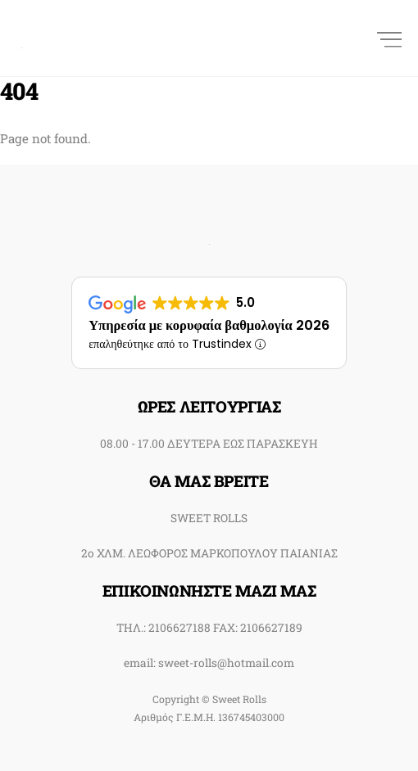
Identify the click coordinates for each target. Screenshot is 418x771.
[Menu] (389, 38)
